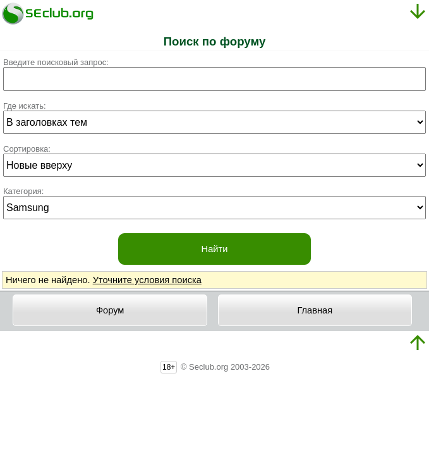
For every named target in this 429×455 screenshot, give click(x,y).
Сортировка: (27, 149)
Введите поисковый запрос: (56, 62)
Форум (110, 310)
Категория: (23, 191)
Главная (314, 310)
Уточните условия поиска (147, 280)
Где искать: (24, 106)
